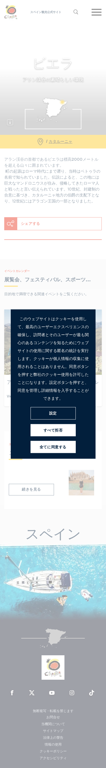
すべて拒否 (53, 430)
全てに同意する (53, 447)
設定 (53, 413)
